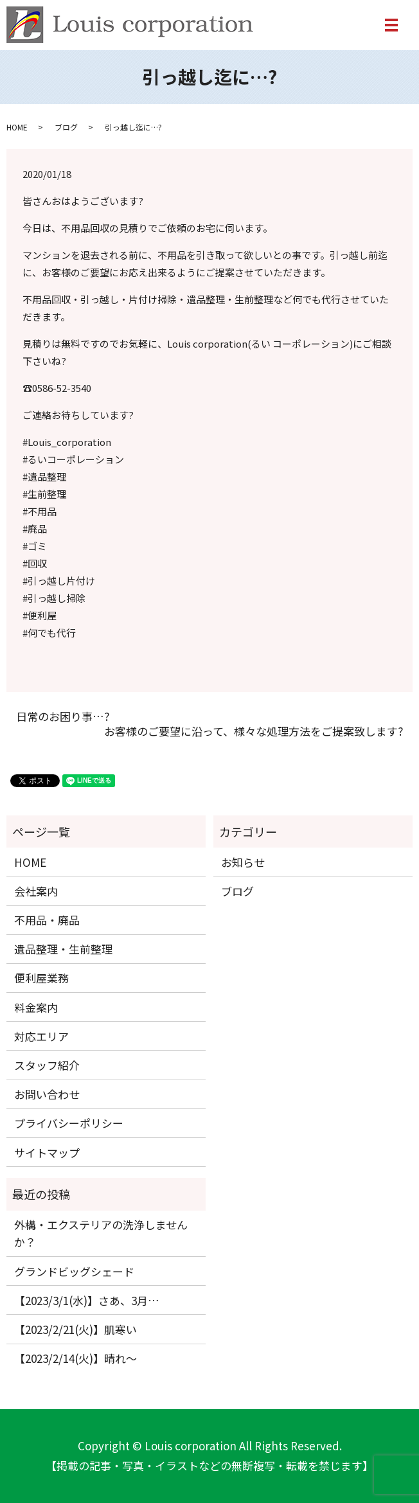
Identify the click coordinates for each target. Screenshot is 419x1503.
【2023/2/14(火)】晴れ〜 (75, 1358)
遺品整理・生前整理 (63, 949)
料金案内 (36, 1007)
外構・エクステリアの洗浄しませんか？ (101, 1233)
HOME (17, 126)
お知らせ (243, 862)
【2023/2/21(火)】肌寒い (75, 1329)
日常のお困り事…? (62, 716)
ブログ (66, 126)
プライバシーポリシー (68, 1123)
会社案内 (36, 891)
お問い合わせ (47, 1094)
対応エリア (41, 1036)
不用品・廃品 (47, 920)
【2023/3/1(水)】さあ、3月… (86, 1300)
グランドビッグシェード (74, 1271)
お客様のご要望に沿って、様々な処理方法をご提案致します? (253, 731)
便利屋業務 (41, 978)
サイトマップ (47, 1152)
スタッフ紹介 (47, 1065)
